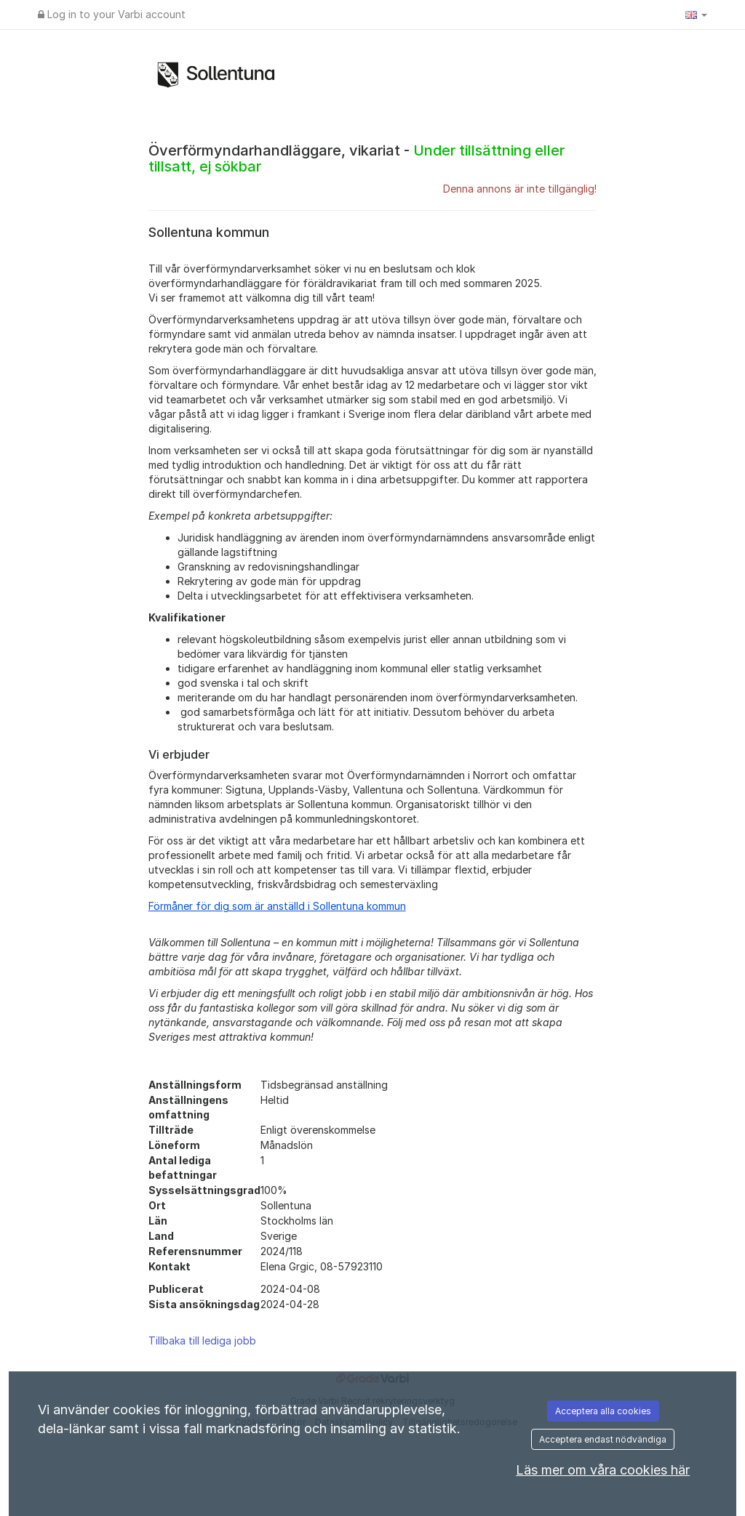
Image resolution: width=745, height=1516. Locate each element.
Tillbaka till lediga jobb (202, 1340)
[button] (696, 14)
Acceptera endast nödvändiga (602, 1439)
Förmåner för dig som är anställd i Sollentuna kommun (277, 906)
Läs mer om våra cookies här (603, 1469)
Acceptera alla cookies (603, 1411)
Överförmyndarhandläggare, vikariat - (356, 158)
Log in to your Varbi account (112, 14)
